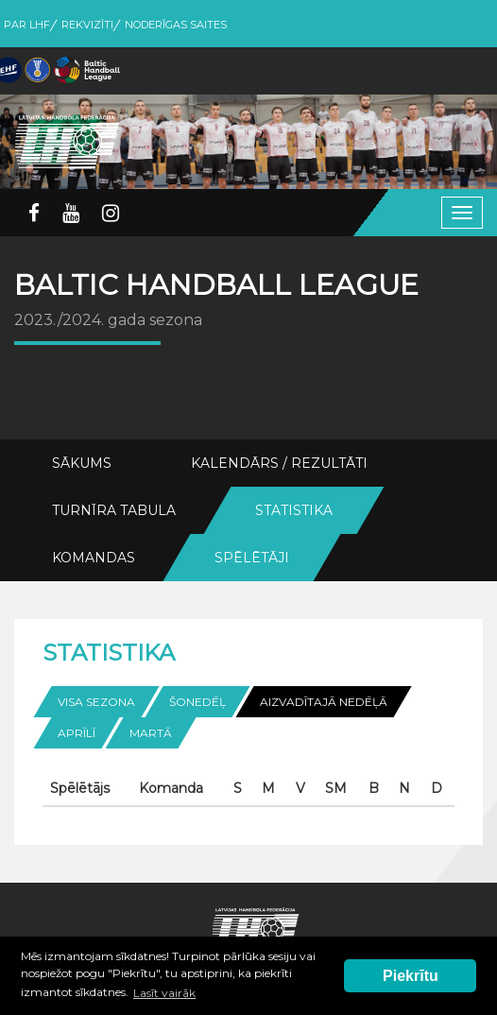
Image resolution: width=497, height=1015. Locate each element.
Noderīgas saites (176, 24)
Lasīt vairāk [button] (164, 993)
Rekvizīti (87, 24)
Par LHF (27, 24)
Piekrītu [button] (410, 976)
